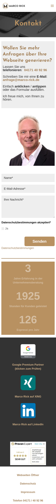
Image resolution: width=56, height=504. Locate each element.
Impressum (28, 492)
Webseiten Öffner (28, 475)
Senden (40, 241)
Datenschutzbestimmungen (17, 248)
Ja (4, 228)
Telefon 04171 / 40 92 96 (28, 500)
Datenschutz (28, 483)
